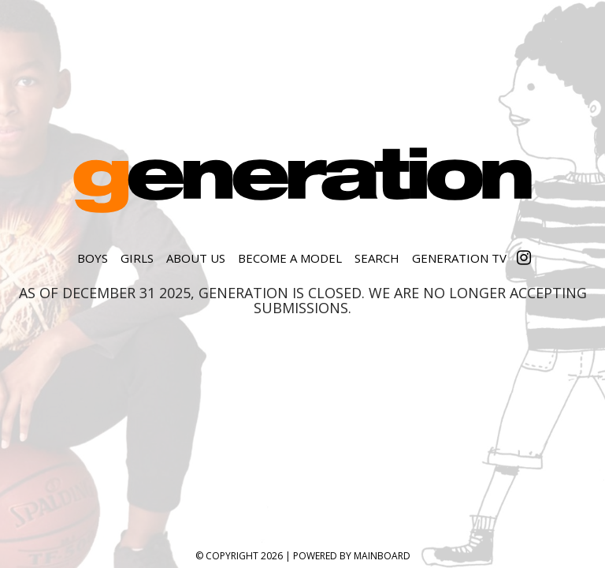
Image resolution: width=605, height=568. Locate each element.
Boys (92, 258)
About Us (195, 258)
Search (376, 258)
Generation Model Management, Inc (302, 180)
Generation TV (459, 258)
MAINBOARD (382, 555)
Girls (137, 258)
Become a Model (290, 258)
